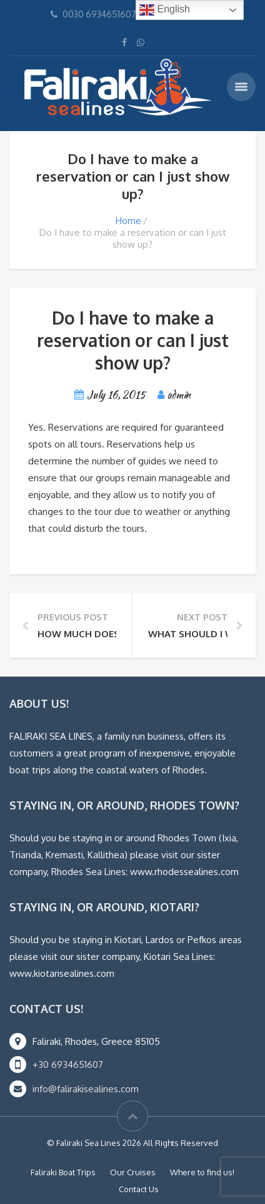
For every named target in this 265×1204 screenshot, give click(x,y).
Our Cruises (133, 1172)
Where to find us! (202, 1172)
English (164, 9)
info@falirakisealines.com (85, 1089)
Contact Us (139, 1189)
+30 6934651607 (67, 1064)
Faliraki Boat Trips (63, 1172)
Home (128, 221)
